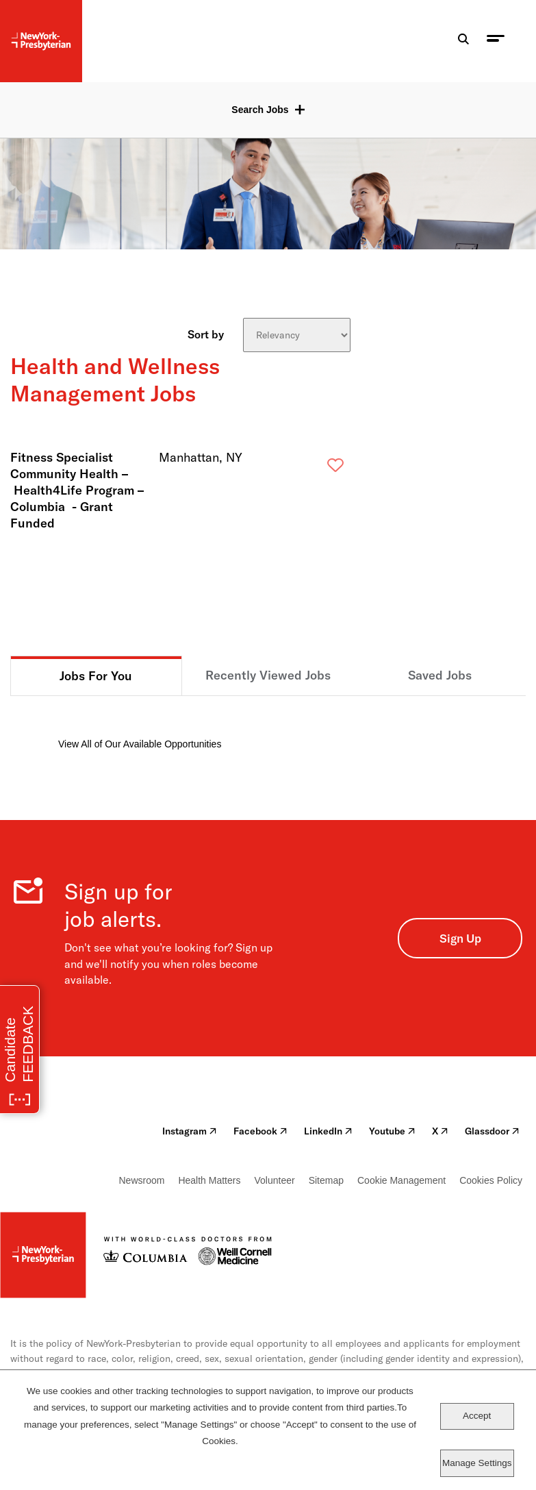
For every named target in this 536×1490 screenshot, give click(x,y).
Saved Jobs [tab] (440, 675)
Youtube (392, 1131)
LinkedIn (328, 1131)
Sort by (206, 333)
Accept (477, 1416)
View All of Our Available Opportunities (139, 743)
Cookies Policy (490, 1180)
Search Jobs (259, 109)
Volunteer (274, 1180)
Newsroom (142, 1180)
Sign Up (460, 938)
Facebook (260, 1131)
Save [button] (313, 468)
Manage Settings (476, 1463)
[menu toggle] (496, 41)
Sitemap (326, 1180)
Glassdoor (492, 1131)
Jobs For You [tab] (96, 676)
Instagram (189, 1131)
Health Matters (209, 1180)
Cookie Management (401, 1180)
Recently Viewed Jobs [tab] (268, 675)
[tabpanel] (268, 724)
